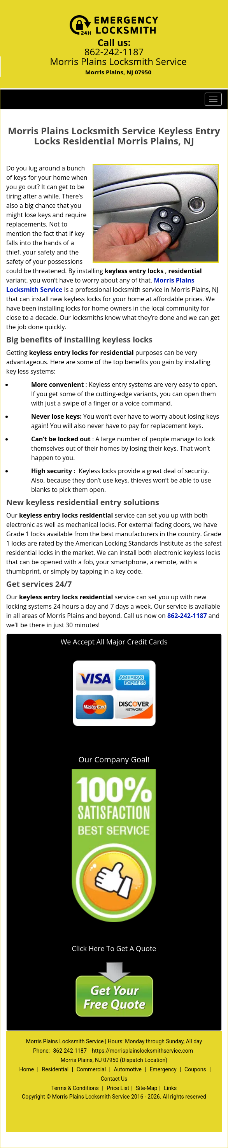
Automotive (128, 1069)
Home (26, 1069)
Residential (55, 1069)
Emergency (162, 1069)
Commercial (91, 1069)
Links (170, 1088)
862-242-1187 (114, 51)
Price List (118, 1088)
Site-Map (146, 1088)
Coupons (195, 1069)
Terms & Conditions (75, 1088)
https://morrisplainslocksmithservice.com (142, 1051)
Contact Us (114, 1079)
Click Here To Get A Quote (114, 948)
